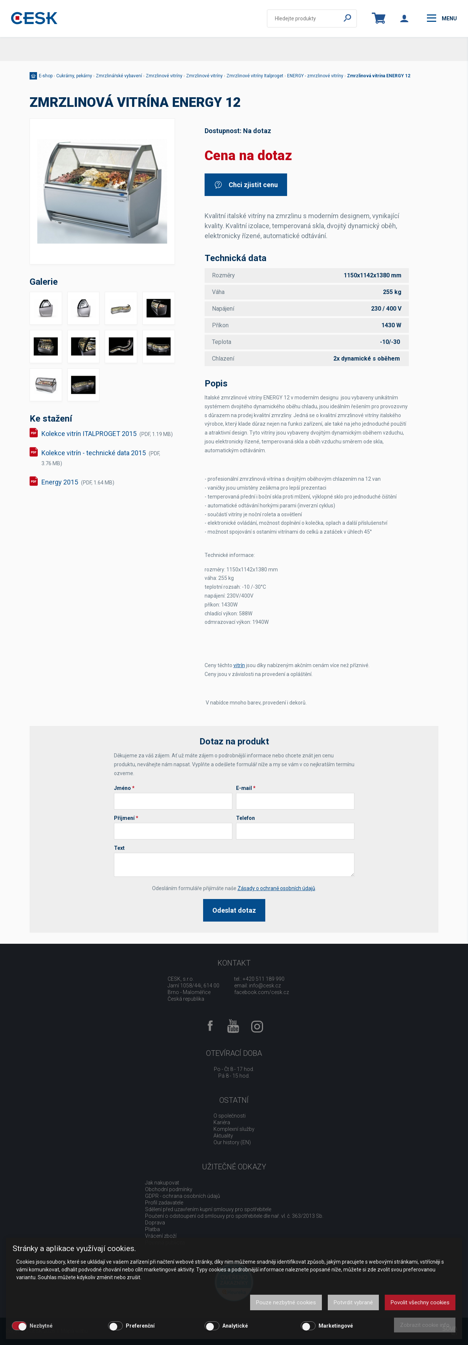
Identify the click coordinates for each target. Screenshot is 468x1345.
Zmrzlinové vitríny (164, 75)
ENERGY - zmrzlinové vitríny (315, 75)
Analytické (235, 1326)
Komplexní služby (234, 1129)
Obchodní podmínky (168, 1189)
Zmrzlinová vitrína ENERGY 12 (378, 75)
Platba (152, 1229)
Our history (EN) (232, 1142)
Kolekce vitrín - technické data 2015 (100, 457)
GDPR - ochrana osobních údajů (182, 1196)
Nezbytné (41, 1326)
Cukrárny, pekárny (74, 75)
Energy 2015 (77, 482)
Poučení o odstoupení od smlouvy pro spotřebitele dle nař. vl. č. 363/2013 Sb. (234, 1216)
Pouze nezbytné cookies (286, 1302)
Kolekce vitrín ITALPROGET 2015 (107, 433)
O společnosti (229, 1116)
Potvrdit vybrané (353, 1302)
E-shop (46, 75)
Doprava (155, 1223)
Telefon (245, 818)
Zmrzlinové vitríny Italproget (254, 75)
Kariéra (221, 1122)
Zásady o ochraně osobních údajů (276, 888)
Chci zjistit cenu (246, 185)
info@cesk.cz (265, 986)
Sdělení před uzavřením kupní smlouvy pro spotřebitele (208, 1209)
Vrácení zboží (160, 1236)
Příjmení (126, 818)
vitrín (239, 665)
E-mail (246, 788)
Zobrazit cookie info (425, 1325)
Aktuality (223, 1136)
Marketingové (336, 1326)
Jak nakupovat (162, 1183)
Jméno (124, 788)
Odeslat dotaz (234, 910)
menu (442, 18)
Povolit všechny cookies (420, 1302)
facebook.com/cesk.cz (261, 992)
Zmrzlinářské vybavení (119, 75)
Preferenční (140, 1326)
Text (119, 848)
